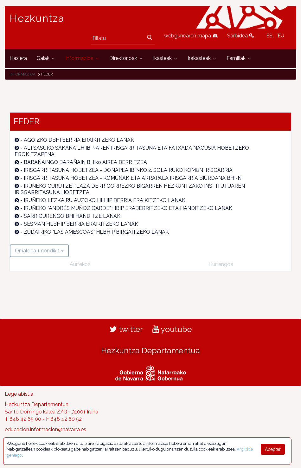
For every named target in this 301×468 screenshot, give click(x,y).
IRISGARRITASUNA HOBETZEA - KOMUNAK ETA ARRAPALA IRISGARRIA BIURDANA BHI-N (132, 178)
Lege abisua (19, 394)
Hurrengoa (220, 264)
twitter (126, 329)
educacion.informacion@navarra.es (45, 429)
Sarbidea (240, 36)
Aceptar (273, 449)
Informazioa (22, 74)
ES (269, 36)
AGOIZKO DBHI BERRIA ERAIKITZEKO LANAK (79, 140)
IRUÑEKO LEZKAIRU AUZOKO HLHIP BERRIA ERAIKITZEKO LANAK (104, 200)
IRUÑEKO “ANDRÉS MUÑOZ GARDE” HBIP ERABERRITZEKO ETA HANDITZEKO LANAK (128, 208)
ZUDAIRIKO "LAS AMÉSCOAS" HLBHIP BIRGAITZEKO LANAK (96, 232)
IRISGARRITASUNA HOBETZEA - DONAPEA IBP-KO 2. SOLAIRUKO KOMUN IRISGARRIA (128, 170)
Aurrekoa (80, 264)
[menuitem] (18, 58)
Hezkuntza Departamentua (150, 350)
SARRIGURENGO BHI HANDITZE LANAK (72, 216)
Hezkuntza (37, 18)
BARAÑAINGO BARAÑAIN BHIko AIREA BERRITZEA (85, 162)
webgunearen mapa (191, 36)
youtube (172, 329)
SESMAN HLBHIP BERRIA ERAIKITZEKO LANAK (81, 224)
